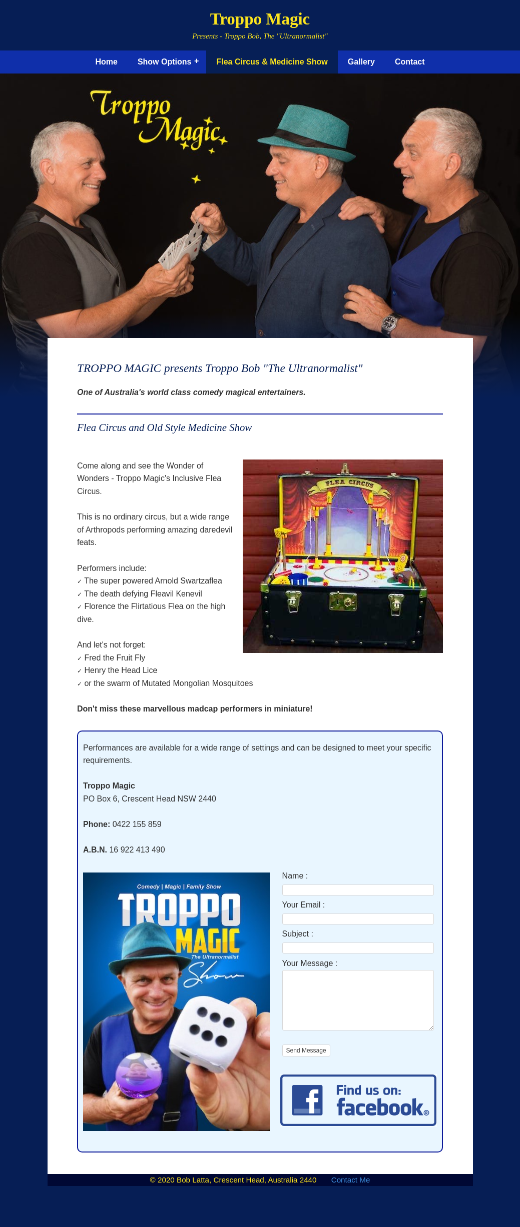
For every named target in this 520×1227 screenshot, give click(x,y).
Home (106, 62)
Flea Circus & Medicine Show (271, 62)
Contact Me (350, 1190)
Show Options (165, 62)
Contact (410, 62)
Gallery (361, 62)
